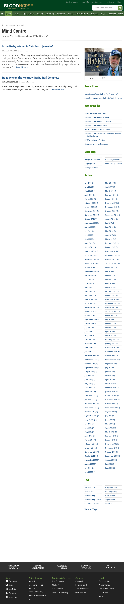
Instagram (11, 597)
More (120, 13)
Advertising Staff (82, 588)
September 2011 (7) (112, 311)
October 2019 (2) (91, 219)
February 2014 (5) (111, 195)
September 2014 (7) (92, 460)
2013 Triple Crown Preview (95, 140)
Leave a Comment (26, 51)
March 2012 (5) (110, 287)
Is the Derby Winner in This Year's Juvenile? (27, 46)
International (82, 13)
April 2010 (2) (110, 380)
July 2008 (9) (109, 464)
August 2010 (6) (111, 363)
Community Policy (106, 588)
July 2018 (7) (89, 279)
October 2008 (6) (111, 452)
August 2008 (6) (111, 460)
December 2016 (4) (92, 355)
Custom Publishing (60, 592)
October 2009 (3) (111, 404)
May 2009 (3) (110, 424)
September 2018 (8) (92, 271)
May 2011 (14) (110, 327)
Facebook (11, 581)
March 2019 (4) (90, 247)
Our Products (57, 588)
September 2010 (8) (112, 359)
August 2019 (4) (90, 227)
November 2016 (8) (92, 359)
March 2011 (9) (110, 335)
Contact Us (79, 581)
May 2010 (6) (110, 376)
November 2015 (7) (92, 408)
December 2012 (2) (112, 251)
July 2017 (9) (89, 327)
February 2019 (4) (91, 251)
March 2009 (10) (111, 432)
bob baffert (89, 491)
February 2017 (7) (91, 347)
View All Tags (91, 509)
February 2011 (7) (111, 339)
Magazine (33, 581)
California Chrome (92, 503)
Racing (40, 13)
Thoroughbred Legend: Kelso (96, 125)
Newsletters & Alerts (37, 595)
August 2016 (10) (91, 372)
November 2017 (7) (92, 311)
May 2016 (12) (90, 384)
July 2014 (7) (89, 468)
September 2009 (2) (112, 408)
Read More (21, 67)
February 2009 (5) (111, 436)
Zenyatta (108, 503)
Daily (8, 13)
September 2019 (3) (92, 223)
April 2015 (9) (90, 436)
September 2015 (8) (92, 416)
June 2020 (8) (89, 187)
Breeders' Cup (90, 495)
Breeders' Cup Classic (93, 499)
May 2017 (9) (89, 335)
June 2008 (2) (110, 468)
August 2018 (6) (90, 275)
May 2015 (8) (89, 432)
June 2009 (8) (110, 420)
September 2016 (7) (92, 367)
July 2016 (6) (89, 376)
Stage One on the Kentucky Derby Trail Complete (30, 77)
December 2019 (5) (92, 211)
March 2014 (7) (110, 191)
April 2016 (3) (90, 388)
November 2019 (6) (92, 215)
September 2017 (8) (92, 319)
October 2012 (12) (111, 259)
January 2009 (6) (111, 440)
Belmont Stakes (91, 487)
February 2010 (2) (111, 388)
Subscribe (112, 13)
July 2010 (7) (109, 367)
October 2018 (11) (91, 267)
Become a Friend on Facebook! (96, 144)
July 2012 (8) (109, 271)
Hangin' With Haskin (18, 25)
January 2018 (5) (91, 303)
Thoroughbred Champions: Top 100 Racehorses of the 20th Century (103, 134)
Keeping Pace (90, 163)
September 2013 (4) (112, 215)
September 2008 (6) (112, 456)
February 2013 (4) (111, 243)
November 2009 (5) (112, 400)
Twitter (10, 585)
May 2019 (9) (89, 239)
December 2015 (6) (92, 404)
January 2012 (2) (111, 295)
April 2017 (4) (90, 339)
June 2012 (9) (110, 275)
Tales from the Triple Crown (95, 113)
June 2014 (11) (90, 472)
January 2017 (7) (91, 351)
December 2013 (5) (112, 203)
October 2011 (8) (111, 307)
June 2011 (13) (110, 323)
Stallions (61, 13)
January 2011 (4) (111, 343)
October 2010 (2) (111, 355)
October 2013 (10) (111, 211)
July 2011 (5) (109, 319)
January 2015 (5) (91, 448)
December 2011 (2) (112, 299)
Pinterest (11, 593)
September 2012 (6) (112, 263)
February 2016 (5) (91, 396)
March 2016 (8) (90, 392)
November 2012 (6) (112, 255)
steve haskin (110, 495)
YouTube (11, 589)
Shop (86, 566)
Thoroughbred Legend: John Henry (98, 121)
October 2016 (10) (91, 363)
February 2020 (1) (91, 203)
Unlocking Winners (112, 159)
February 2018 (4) (91, 299)
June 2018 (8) (89, 283)
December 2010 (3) (112, 347)
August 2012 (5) (111, 267)
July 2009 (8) (109, 416)
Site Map (102, 596)
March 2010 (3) (110, 384)
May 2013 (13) (110, 231)
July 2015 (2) (89, 424)
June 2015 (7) (89, 428)
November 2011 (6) (112, 303)
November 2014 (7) (92, 452)
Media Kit (56, 585)
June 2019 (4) (89, 235)
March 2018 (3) (90, 295)
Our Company (58, 581)
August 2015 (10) (91, 420)
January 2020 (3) (91, 207)
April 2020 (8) (90, 195)
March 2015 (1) (90, 440)
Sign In (119, 2)
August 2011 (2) (111, 315)
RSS (103, 78)
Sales (70, 13)
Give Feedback (81, 592)
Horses (94, 13)
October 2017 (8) (91, 315)
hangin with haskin (112, 487)
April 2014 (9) (110, 187)
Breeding (50, 13)
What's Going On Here (113, 163)
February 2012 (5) (111, 291)
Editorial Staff (81, 585)
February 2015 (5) (91, 444)
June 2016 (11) (90, 380)
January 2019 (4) (91, 255)
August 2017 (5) (90, 323)
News (16, 13)
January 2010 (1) (111, 392)
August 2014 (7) (90, 464)
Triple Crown (28, 13)
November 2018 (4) (92, 263)
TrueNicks (85, 2)
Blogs (103, 13)
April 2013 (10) (110, 235)
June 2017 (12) (90, 331)
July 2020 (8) (89, 183)
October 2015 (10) (91, 412)
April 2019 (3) (90, 243)
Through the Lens (91, 167)
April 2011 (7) (110, 331)
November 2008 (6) (112, 448)
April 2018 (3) (90, 291)
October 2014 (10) (91, 456)
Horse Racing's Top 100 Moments (97, 129)
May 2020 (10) (90, 191)
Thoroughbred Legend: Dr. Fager (97, 117)
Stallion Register (72, 2)
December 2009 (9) (112, 396)
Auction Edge (97, 2)
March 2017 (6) (90, 343)
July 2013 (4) (109, 223)
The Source (110, 2)
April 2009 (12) (110, 428)
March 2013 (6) (110, 239)
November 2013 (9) (112, 207)
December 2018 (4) (92, 259)
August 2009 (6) (111, 412)
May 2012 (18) (110, 279)
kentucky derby (111, 491)
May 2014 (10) (110, 183)
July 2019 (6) (89, 231)
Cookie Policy (104, 592)
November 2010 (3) (112, 351)
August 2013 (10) (111, 219)
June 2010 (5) (110, 372)
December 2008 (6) (112, 444)
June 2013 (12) (110, 227)
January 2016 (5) (91, 400)
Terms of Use (104, 581)
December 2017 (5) (92, 307)
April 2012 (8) (110, 283)
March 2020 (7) (90, 199)
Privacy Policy (104, 585)
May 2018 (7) (89, 287)
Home (3, 25)
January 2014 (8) (111, 199)
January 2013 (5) (111, 247)
